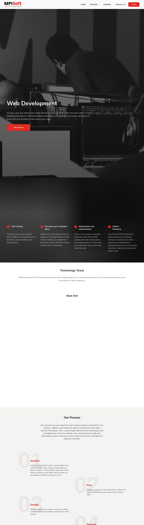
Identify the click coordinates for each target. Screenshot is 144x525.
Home (83, 4)
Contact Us (120, 4)
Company (107, 4)
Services (94, 4)
